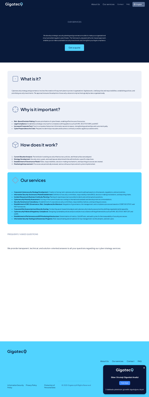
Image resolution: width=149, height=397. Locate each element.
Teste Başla (124, 383)
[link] (14, 5)
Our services (109, 4)
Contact (120, 4)
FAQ (128, 4)
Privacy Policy (31, 385)
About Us (95, 4)
